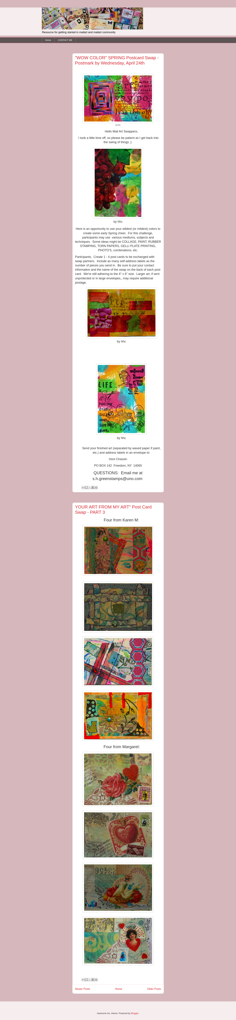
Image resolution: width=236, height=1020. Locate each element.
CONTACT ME (65, 40)
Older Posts (154, 988)
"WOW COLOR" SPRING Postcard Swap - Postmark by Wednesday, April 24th (117, 60)
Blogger (134, 1013)
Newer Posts (82, 988)
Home (48, 40)
